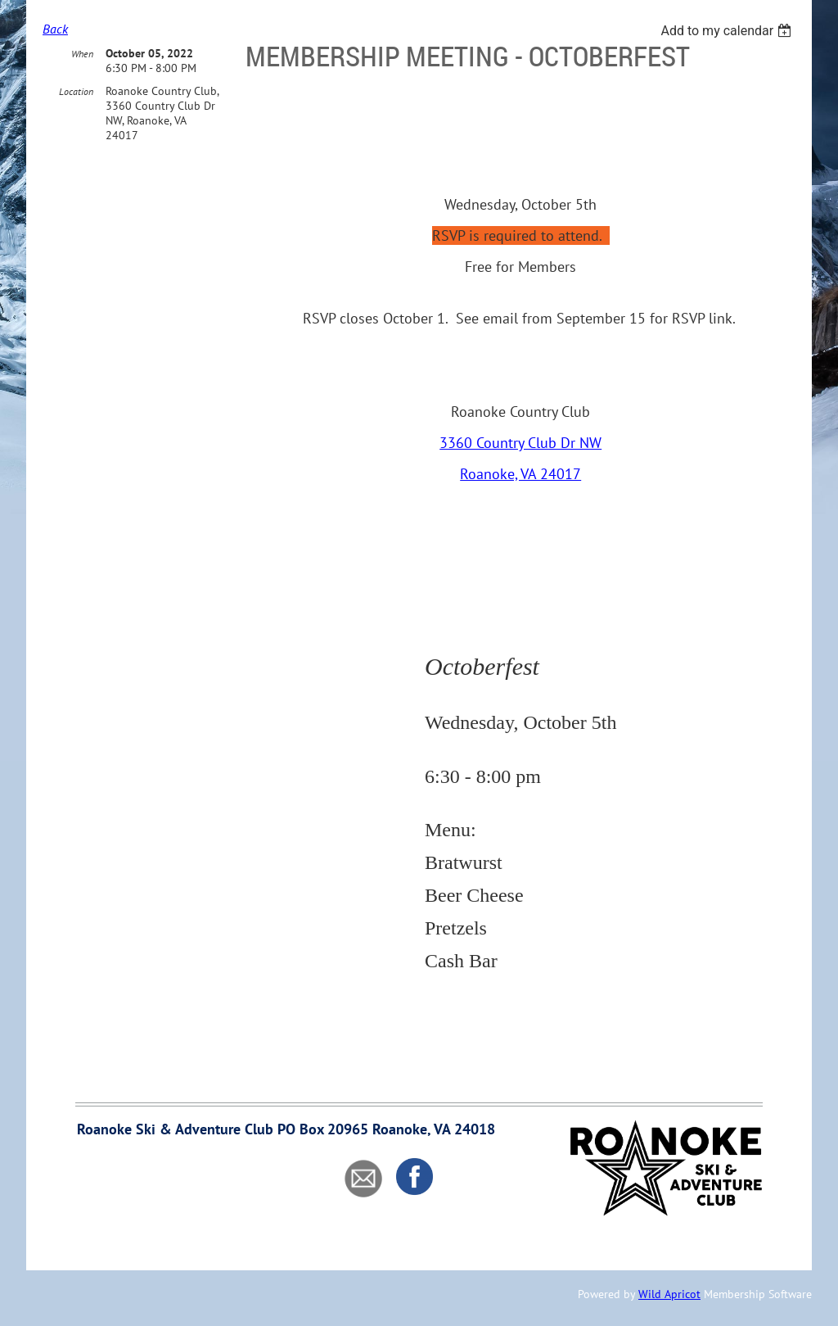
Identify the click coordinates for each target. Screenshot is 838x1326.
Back (55, 28)
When (82, 54)
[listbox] (727, 30)
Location (76, 91)
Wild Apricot (669, 1294)
